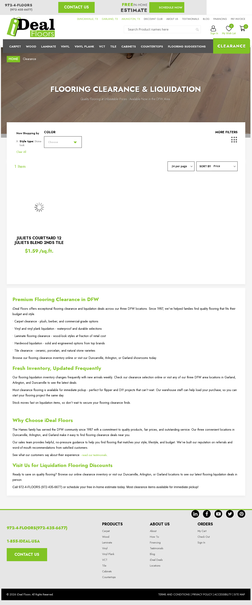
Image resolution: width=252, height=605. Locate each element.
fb (207, 514)
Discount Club (153, 19)
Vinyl (65, 46)
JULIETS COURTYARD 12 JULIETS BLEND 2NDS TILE (39, 240)
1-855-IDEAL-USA (23, 541)
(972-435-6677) (21, 9)
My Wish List (229, 30)
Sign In (201, 542)
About (153, 531)
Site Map (239, 594)
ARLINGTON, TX (131, 19)
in (195, 514)
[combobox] (162, 29)
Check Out (204, 537)
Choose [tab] (53, 142)
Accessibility (223, 594)
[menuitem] (126, 46)
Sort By (205, 166)
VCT (104, 560)
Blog (206, 19)
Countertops (109, 577)
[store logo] (31, 27)
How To (154, 537)
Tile (113, 46)
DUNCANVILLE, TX (87, 19)
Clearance (231, 46)
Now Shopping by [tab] (27, 133)
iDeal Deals (156, 560)
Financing (220, 19)
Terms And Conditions (174, 594)
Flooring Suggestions (187, 46)
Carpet (15, 46)
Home (13, 59)
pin (241, 514)
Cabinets (128, 46)
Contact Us (76, 7)
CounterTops (152, 46)
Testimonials (190, 19)
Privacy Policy (202, 594)
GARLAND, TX (110, 19)
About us (172, 19)
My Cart (202, 531)
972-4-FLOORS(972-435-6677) (37, 528)
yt (218, 514)
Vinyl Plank (84, 46)
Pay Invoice (238, 19)
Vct (102, 46)
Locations (155, 566)
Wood (31, 46)
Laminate (48, 46)
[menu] (126, 46)
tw (230, 514)
